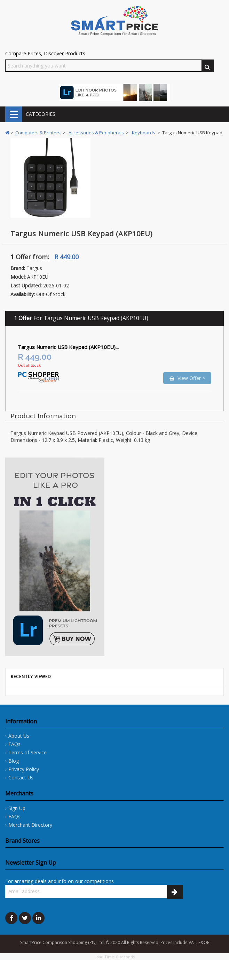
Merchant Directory (30, 825)
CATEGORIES (13, 114)
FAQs (14, 744)
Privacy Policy (23, 769)
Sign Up (16, 808)
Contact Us (20, 777)
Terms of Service (27, 752)
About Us (18, 735)
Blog (13, 760)
